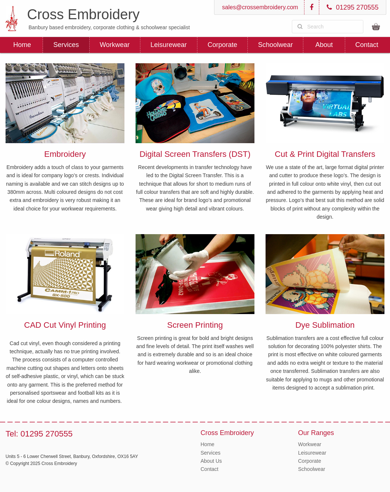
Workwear (115, 44)
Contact (366, 44)
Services (66, 44)
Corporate (222, 44)
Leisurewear (168, 44)
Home (22, 44)
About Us (211, 461)
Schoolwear (275, 44)
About (324, 44)
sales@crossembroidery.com (259, 7)
